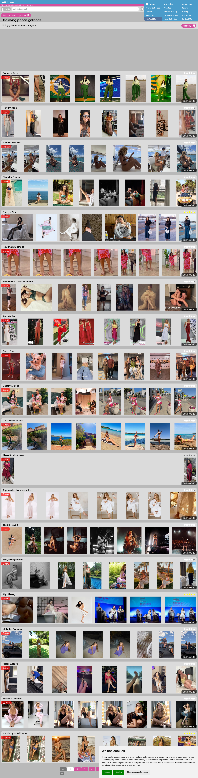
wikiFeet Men (151, 18)
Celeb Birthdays (171, 15)
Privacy (185, 11)
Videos (149, 11)
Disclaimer (186, 15)
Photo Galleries (153, 7)
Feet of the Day (171, 11)
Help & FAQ (187, 4)
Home (152, 4)
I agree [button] (107, 772)
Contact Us (187, 18)
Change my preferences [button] (137, 772)
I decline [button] (118, 772)
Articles (167, 7)
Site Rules (168, 4)
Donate (185, 7)
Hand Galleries (170, 18)
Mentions (150, 15)
